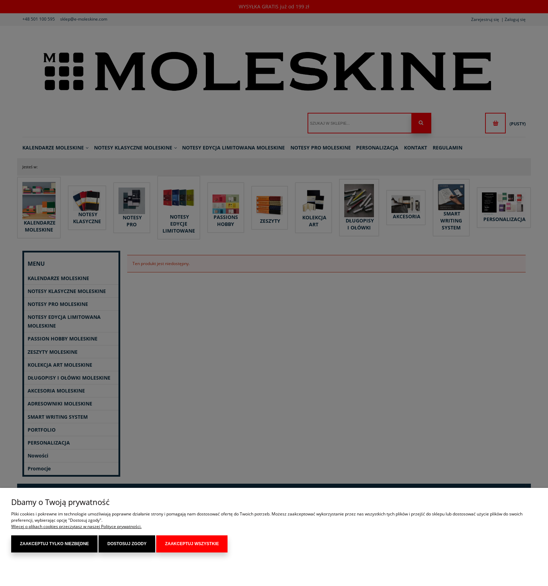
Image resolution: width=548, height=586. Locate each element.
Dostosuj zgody (126, 543)
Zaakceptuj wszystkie (192, 543)
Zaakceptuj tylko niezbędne (54, 543)
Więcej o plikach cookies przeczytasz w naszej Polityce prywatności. (76, 526)
